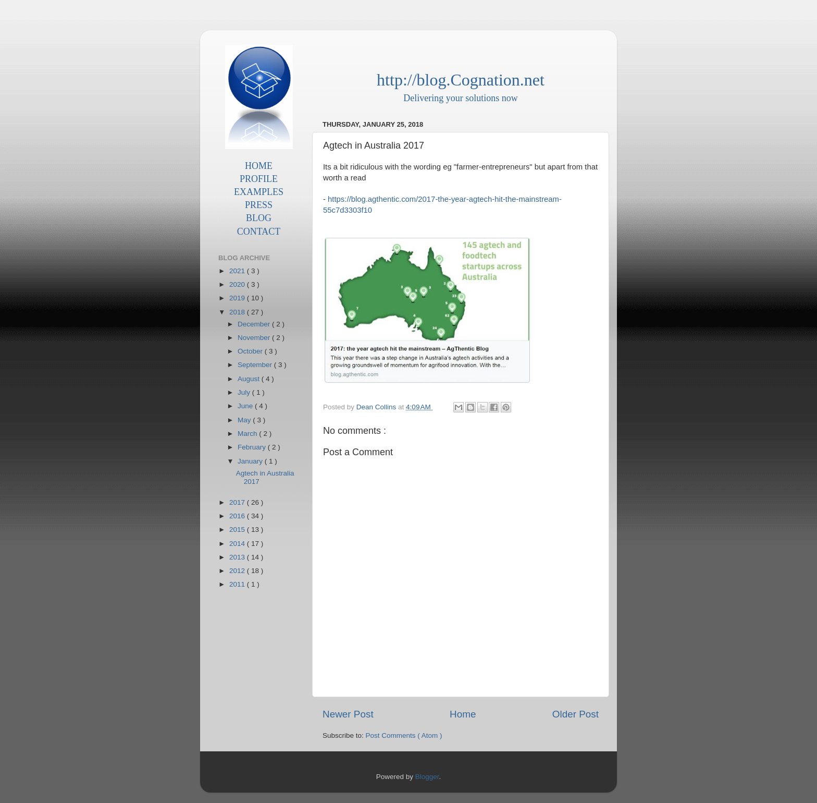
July (245, 392)
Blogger (427, 777)
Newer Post (348, 714)
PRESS (259, 205)
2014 (238, 544)
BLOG (258, 218)
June (246, 406)
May (245, 420)
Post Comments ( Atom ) (404, 735)
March (248, 433)
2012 (238, 571)
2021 (238, 271)
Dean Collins (377, 407)
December (255, 324)
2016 (238, 516)
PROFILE (259, 179)
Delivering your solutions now (460, 98)
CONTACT (259, 231)
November (255, 338)
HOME (259, 166)
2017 (238, 502)
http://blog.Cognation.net (460, 79)
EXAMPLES (258, 192)
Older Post (575, 714)
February (253, 447)
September (256, 365)
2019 (238, 298)
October (251, 351)
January (251, 461)
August (250, 379)
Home (463, 714)
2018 (238, 312)
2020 (238, 284)
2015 (238, 529)
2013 (238, 557)
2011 (238, 584)
